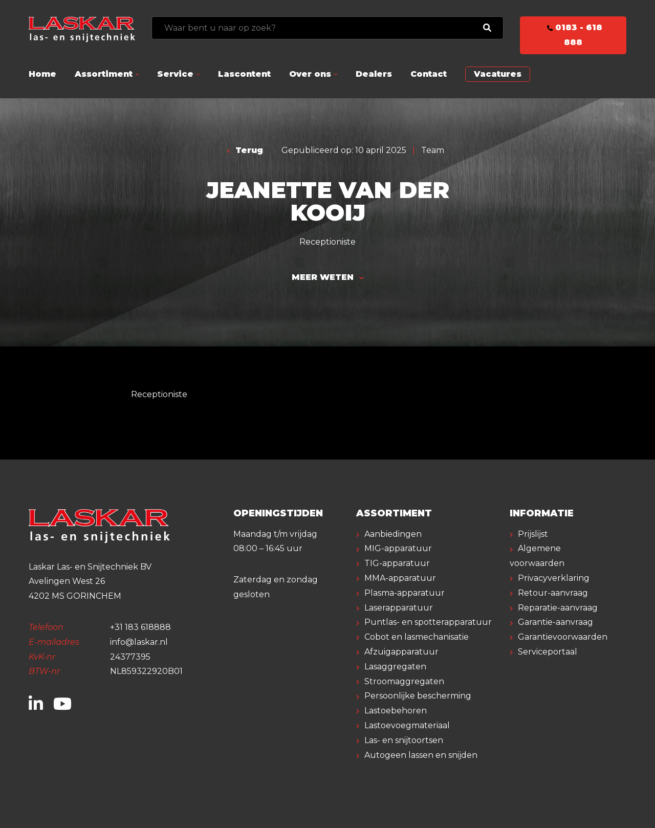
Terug (245, 150)
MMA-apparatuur (400, 578)
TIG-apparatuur (397, 563)
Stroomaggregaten (404, 681)
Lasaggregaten (395, 666)
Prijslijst (533, 534)
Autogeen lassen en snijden (420, 755)
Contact (428, 74)
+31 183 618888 (140, 627)
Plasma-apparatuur (404, 593)
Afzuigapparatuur (401, 652)
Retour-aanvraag (553, 593)
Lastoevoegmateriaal (407, 725)
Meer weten (327, 277)
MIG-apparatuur (398, 548)
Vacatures (497, 74)
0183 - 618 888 (573, 35)
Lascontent (244, 74)
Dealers (374, 74)
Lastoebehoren (395, 710)
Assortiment (104, 74)
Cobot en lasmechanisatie (416, 637)
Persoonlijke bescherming (417, 696)
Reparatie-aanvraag (558, 608)
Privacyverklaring (554, 578)
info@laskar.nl (139, 642)
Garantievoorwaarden (562, 637)
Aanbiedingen (393, 534)
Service (175, 74)
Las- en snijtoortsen (403, 740)
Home (42, 74)
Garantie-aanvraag (555, 622)
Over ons (310, 74)
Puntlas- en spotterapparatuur (428, 622)
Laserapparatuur (398, 608)
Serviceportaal (547, 652)
